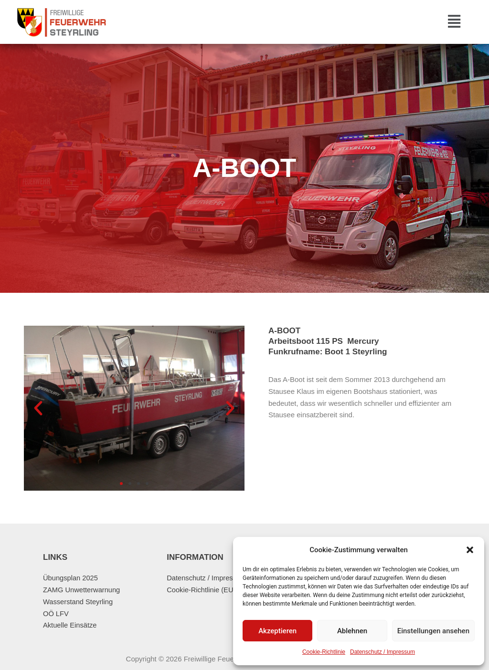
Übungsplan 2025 (71, 578)
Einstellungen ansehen (433, 631)
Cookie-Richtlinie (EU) (202, 590)
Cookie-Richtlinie (323, 652)
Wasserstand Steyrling (79, 602)
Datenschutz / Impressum (382, 652)
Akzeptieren (277, 631)
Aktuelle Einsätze (70, 625)
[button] (470, 550)
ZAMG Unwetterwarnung (82, 590)
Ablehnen (352, 631)
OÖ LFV (56, 613)
